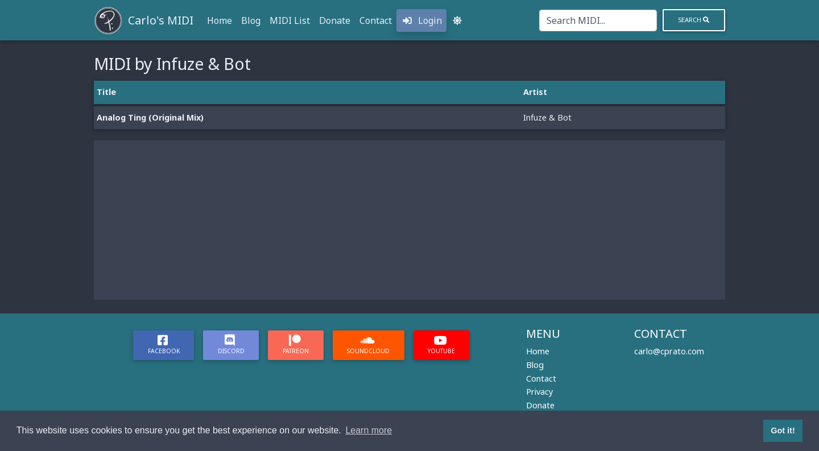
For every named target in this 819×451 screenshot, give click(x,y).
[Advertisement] (409, 220)
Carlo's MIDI (160, 20)
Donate (334, 20)
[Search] (598, 20)
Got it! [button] (783, 430)
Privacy (539, 391)
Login (421, 20)
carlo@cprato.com (669, 351)
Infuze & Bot (547, 117)
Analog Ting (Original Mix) (150, 117)
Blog (250, 20)
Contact (375, 20)
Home (219, 20)
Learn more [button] (368, 430)
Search (693, 19)
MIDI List (290, 20)
